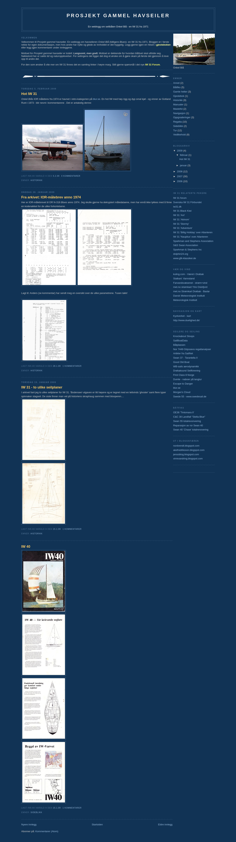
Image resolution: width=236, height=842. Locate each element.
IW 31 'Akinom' (181, 219)
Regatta (177, 121)
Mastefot (178, 108)
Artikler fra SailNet (183, 353)
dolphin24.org (180, 253)
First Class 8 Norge (183, 375)
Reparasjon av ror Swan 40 (188, 425)
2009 (180, 150)
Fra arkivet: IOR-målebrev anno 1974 (51, 197)
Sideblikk (36, 812)
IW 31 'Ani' (179, 215)
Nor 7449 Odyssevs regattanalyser (192, 349)
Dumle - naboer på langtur (187, 379)
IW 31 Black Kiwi (182, 210)
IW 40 (25, 546)
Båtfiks (177, 87)
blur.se (96, 99)
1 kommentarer (72, 366)
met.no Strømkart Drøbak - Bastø (191, 291)
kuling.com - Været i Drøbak (188, 274)
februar (184, 155)
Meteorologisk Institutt (185, 300)
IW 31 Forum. (153, 64)
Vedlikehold (179, 134)
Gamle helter (180, 91)
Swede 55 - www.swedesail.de (190, 396)
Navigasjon (179, 113)
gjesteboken (163, 44)
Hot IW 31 (29, 94)
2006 (180, 181)
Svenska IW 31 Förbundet (187, 202)
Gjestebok (178, 96)
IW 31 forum (180, 198)
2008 (180, 171)
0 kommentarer (70, 176)
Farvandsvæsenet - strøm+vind (190, 282)
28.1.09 (57, 366)
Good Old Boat (181, 362)
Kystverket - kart (182, 316)
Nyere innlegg (28, 824)
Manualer (178, 104)
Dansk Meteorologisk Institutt (189, 295)
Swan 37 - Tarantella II (185, 357)
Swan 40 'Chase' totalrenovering (190, 429)
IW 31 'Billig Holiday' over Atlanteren (193, 232)
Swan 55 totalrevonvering (187, 421)
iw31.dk (177, 206)
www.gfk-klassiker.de (184, 258)
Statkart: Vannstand (184, 278)
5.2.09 (56, 176)
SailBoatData (180, 340)
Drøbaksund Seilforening (186, 370)
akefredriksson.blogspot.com (188, 450)
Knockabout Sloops (183, 336)
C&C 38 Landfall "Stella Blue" (189, 416)
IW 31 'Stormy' (181, 223)
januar (183, 165)
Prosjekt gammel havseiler (118, 15)
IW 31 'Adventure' (183, 228)
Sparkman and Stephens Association (193, 241)
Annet (176, 83)
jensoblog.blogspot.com (186, 454)
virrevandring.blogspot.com (188, 458)
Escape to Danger (183, 383)
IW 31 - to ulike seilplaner (41, 387)
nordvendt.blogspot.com (186, 445)
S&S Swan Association (185, 245)
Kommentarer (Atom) (46, 831)
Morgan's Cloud (181, 392)
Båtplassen (179, 344)
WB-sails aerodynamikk (186, 366)
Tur (175, 130)
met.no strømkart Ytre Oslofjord (190, 287)
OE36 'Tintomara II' (183, 412)
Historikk (37, 180)
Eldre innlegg (165, 824)
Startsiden (97, 824)
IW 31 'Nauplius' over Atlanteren (190, 236)
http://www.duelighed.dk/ (186, 320)
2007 (180, 176)
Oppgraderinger (181, 117)
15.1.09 (57, 529)
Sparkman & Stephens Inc (187, 249)
